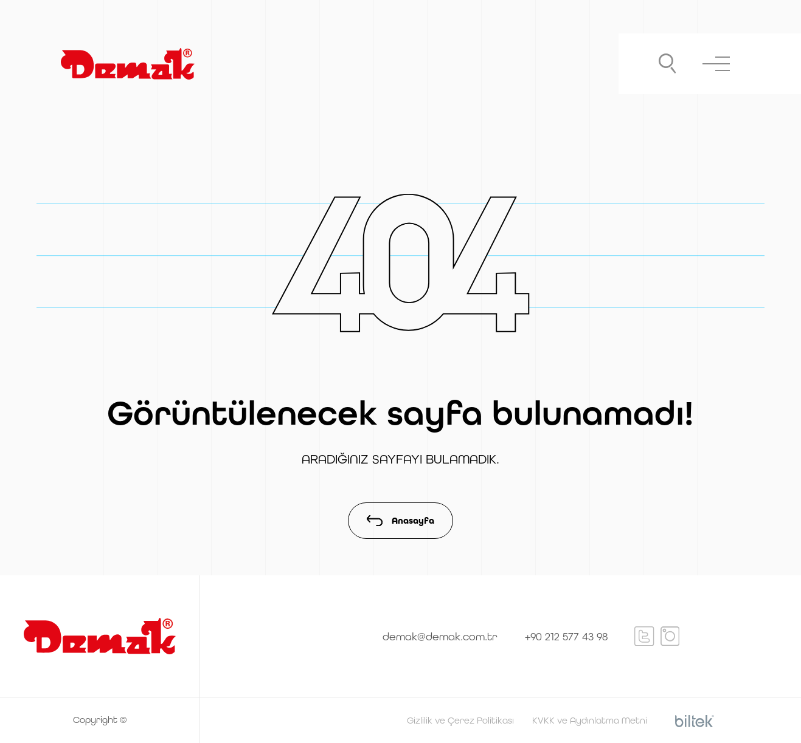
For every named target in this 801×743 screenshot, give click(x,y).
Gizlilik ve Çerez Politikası (460, 720)
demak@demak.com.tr (440, 636)
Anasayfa (400, 520)
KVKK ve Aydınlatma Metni (589, 720)
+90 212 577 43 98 (566, 636)
